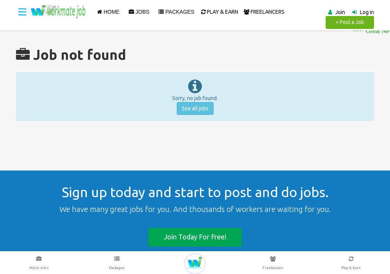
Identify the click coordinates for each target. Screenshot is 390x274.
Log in (367, 12)
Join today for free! (195, 237)
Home (108, 12)
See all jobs (195, 108)
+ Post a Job (350, 22)
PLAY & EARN (219, 12)
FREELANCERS (264, 12)
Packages (176, 12)
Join (340, 12)
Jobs (139, 12)
